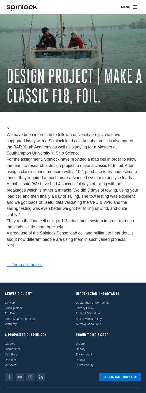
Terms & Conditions (88, 324)
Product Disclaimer (88, 313)
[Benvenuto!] (22, 7)
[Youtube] (20, 377)
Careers (10, 343)
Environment (84, 354)
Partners (10, 360)
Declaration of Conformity (92, 302)
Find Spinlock (14, 308)
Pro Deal (10, 313)
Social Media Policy (89, 319)
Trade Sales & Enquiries (20, 319)
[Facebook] (9, 377)
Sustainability (84, 365)
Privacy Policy (85, 308)
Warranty (11, 324)
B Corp (80, 343)
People (80, 360)
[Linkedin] (41, 377)
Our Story (11, 354)
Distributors (12, 349)
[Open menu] (129, 7)
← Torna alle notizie (24, 264)
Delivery (10, 302)
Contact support (120, 377)
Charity (80, 349)
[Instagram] (30, 377)
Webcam (10, 365)
